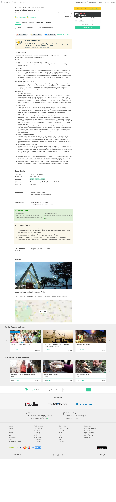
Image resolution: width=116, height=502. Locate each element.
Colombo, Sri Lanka (64, 471)
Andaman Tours (38, 482)
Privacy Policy (103, 497)
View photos (66, 43)
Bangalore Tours (38, 476)
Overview (18, 49)
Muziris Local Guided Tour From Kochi (21, 387)
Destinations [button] (93, 2)
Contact (11, 476)
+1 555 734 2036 (43, 461)
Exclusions (31, 49)
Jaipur (60, 478)
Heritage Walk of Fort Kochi (83, 387)
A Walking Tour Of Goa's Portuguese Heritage (23, 417)
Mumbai (61, 476)
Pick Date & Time (79, 18)
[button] (101, 2)
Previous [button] (23, 318)
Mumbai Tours (37, 474)
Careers (10, 482)
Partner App (87, 480)
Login (113, 2)
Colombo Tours (38, 471)
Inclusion (24, 49)
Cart (107, 2)
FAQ (10, 478)
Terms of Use (94, 497)
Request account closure (15, 484)
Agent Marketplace (89, 474)
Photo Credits (12, 480)
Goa (60, 482)
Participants (94, 18)
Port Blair (61, 484)
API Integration (88, 476)
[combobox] (82, 21)
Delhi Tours (37, 473)
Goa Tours (36, 478)
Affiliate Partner (88, 473)
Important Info (39, 49)
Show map (43, 354)
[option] (43, 318)
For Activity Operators (81, 2)
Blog (10, 473)
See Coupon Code (94, 9)
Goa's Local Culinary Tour (83, 417)
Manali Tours (37, 480)
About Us (11, 471)
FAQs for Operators (89, 478)
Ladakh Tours (37, 484)
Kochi (60, 480)
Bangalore (61, 474)
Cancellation (48, 49)
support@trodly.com (43, 459)
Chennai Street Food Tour (50, 417)
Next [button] (63, 318)
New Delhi (61, 473)
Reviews (11, 474)
